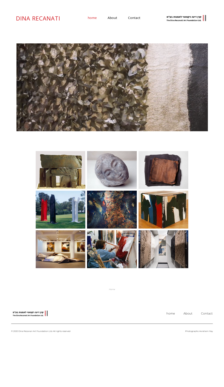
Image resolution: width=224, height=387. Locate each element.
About (112, 18)
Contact (134, 18)
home (92, 18)
